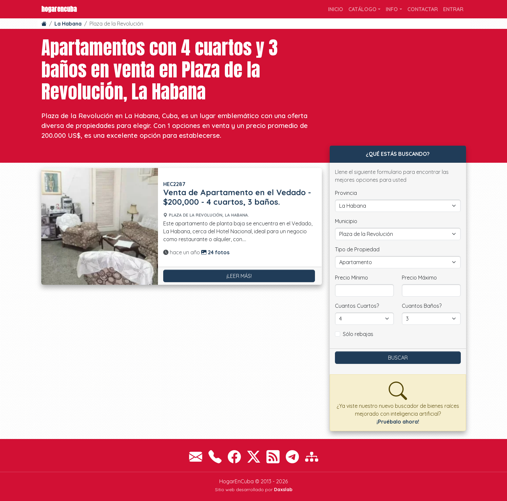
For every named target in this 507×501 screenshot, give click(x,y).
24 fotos (215, 252)
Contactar (422, 9)
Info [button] (392, 9)
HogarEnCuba (59, 9)
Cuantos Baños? (421, 306)
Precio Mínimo (351, 277)
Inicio (335, 9)
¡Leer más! (239, 276)
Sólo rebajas (358, 334)
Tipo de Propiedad (357, 249)
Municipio (346, 221)
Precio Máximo (419, 277)
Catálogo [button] (362, 9)
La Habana (68, 23)
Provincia (346, 193)
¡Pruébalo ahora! (398, 421)
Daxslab (283, 489)
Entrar (453, 9)
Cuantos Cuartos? (357, 306)
